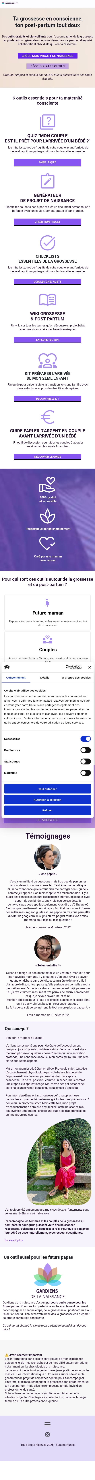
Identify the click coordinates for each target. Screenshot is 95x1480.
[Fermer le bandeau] (89, 667)
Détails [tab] (44, 677)
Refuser (47, 810)
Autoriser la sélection (47, 799)
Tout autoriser (47, 788)
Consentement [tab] (16, 677)
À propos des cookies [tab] (76, 677)
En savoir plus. (14, 1240)
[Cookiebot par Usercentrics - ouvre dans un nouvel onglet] (66, 667)
